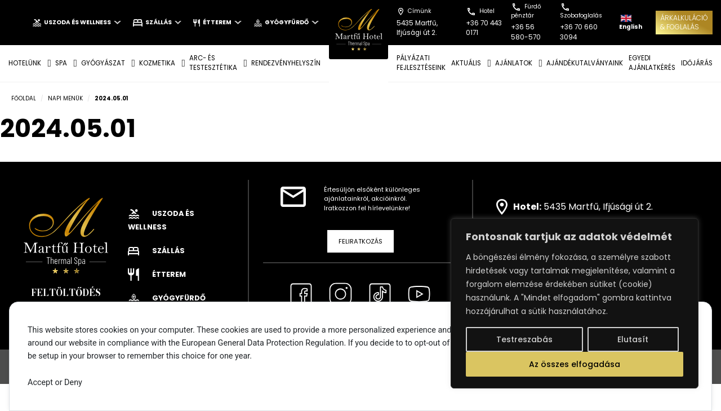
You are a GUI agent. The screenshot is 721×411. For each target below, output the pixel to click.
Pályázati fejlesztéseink (421, 63)
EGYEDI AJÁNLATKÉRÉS (652, 63)
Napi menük (65, 98)
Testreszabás (524, 339)
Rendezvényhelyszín (286, 63)
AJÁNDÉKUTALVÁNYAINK (584, 63)
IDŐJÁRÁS (697, 63)
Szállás (157, 22)
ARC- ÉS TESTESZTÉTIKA (213, 63)
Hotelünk (24, 63)
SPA (61, 63)
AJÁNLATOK (513, 63)
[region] (574, 303)
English (630, 23)
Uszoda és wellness (76, 22)
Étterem (217, 22)
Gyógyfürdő (286, 22)
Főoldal (23, 98)
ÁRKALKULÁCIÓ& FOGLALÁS (684, 22)
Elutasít (632, 339)
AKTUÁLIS (466, 63)
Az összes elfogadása (574, 364)
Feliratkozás (360, 241)
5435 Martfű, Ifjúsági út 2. (598, 206)
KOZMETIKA (157, 63)
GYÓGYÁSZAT (103, 63)
